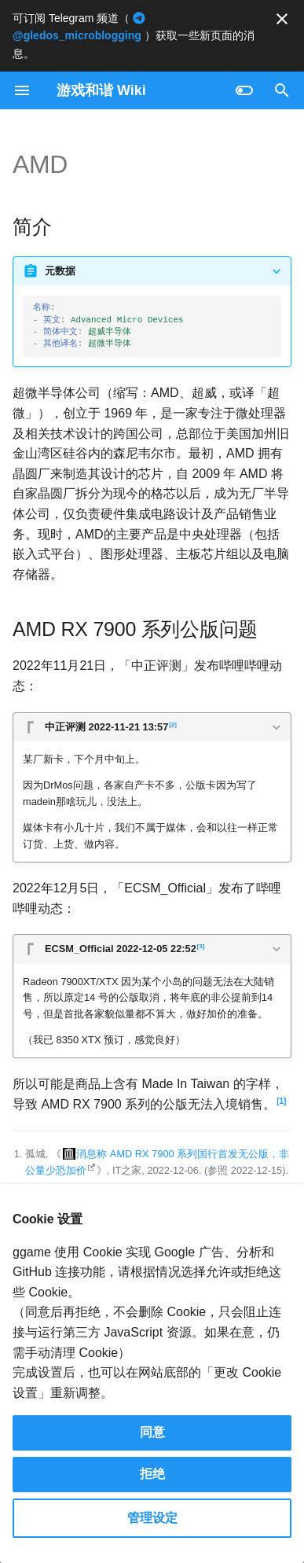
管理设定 (152, 1517)
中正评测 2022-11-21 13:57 (111, 726)
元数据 (60, 271)
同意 (152, 1432)
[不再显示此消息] (282, 18)
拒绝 (152, 1473)
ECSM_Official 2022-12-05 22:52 (124, 947)
